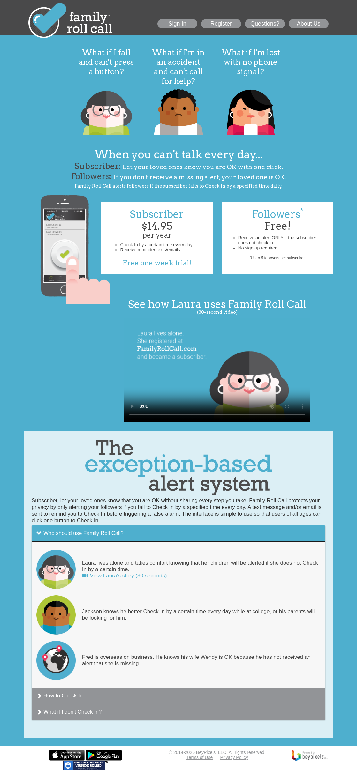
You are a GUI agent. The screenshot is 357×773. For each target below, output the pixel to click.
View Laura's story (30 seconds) (124, 576)
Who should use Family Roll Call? (83, 533)
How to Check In (63, 696)
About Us (308, 23)
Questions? (264, 23)
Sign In (177, 23)
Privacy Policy (234, 757)
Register (221, 23)
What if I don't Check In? (72, 712)
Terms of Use (199, 757)
